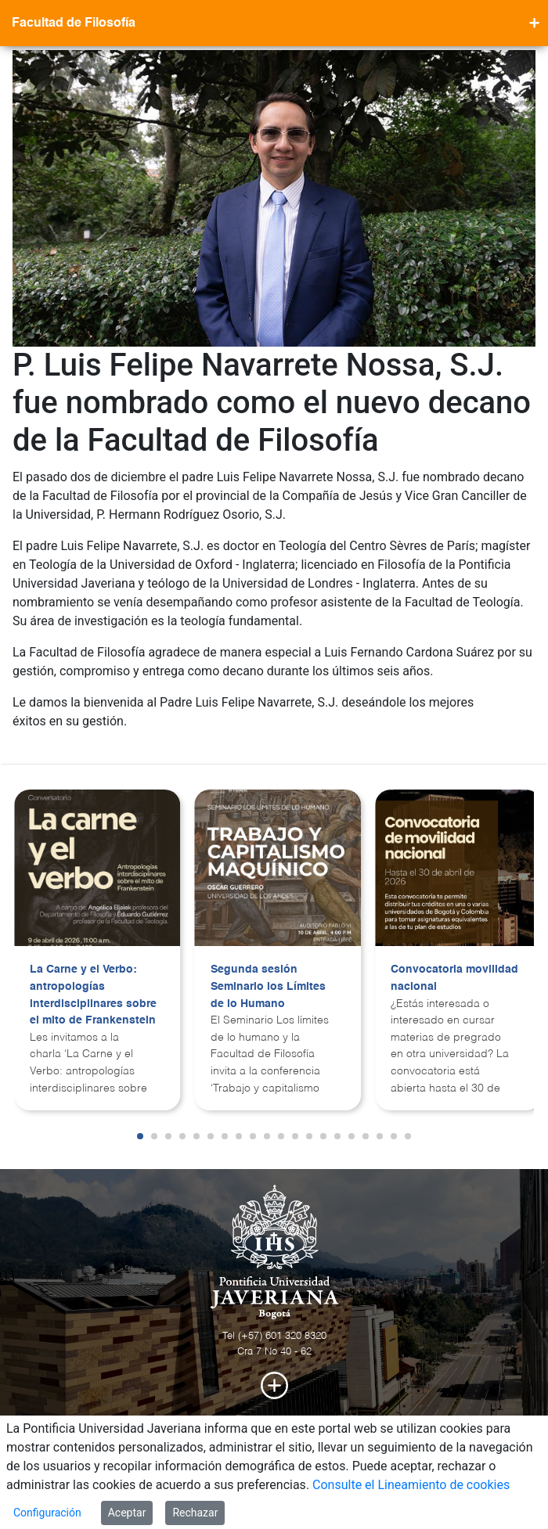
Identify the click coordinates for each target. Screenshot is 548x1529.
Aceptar (127, 1512)
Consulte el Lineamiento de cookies (411, 1484)
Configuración (47, 1512)
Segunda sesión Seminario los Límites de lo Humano (268, 986)
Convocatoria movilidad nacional (454, 978)
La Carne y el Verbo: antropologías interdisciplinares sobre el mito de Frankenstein (93, 995)
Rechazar (195, 1512)
